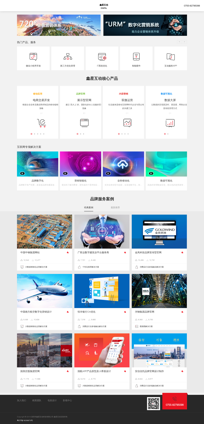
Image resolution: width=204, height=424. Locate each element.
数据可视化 (166, 180)
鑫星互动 (104, 6)
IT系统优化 (102, 65)
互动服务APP (170, 65)
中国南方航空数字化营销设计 (36, 311)
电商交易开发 (37, 100)
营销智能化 (81, 180)
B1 (80, 113)
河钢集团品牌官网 (144, 311)
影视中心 (67, 399)
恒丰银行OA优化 (86, 311)
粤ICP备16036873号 (25, 420)
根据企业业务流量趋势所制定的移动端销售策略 (38, 106)
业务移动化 (123, 180)
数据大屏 (166, 100)
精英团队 (36, 399)
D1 (166, 113)
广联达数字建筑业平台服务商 (93, 251)
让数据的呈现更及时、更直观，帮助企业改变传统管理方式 (166, 106)
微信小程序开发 (33, 65)
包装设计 (52, 399)
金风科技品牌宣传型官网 (148, 251)
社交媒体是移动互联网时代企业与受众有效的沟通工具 (123, 106)
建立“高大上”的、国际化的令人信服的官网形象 (80, 106)
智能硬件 (136, 65)
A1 (37, 113)
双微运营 (123, 100)
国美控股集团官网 (30, 370)
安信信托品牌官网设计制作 (149, 370)
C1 (123, 113)
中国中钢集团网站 (30, 251)
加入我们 (21, 399)
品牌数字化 (38, 180)
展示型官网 (81, 100)
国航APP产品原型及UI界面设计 (94, 370)
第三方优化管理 (67, 65)
